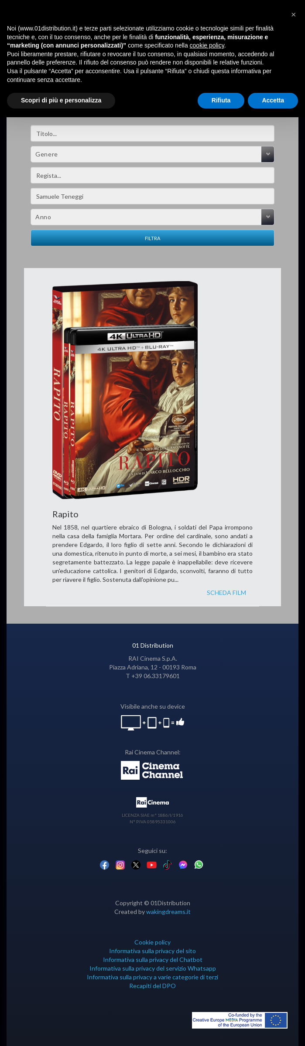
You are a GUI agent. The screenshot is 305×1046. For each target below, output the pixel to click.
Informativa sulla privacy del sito (152, 950)
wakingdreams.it (168, 911)
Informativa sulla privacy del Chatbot (152, 959)
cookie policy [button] (207, 45)
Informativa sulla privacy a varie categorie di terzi (152, 977)
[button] (294, 14)
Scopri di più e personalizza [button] (61, 100)
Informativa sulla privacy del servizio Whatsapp (152, 968)
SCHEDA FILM (226, 592)
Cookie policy (152, 942)
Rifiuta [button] (221, 100)
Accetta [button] (273, 100)
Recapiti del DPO (152, 985)
